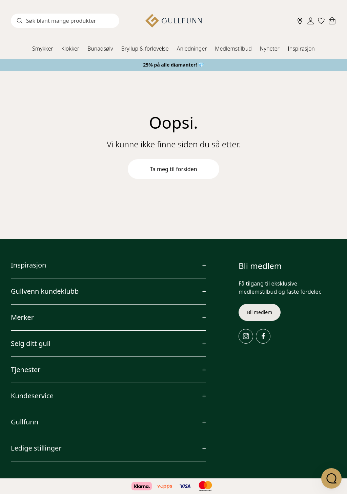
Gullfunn (24, 421)
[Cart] (332, 21)
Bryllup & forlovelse (145, 48)
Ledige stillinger (36, 448)
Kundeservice (32, 395)
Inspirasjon (301, 48)
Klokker (70, 48)
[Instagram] (246, 336)
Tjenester (26, 369)
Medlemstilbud (233, 48)
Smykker (42, 48)
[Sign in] (310, 21)
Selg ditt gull (30, 343)
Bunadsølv (100, 48)
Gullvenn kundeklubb (45, 291)
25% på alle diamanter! (170, 64)
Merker (22, 317)
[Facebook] (263, 336)
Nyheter (270, 48)
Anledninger (192, 48)
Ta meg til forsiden (173, 169)
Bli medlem (259, 312)
